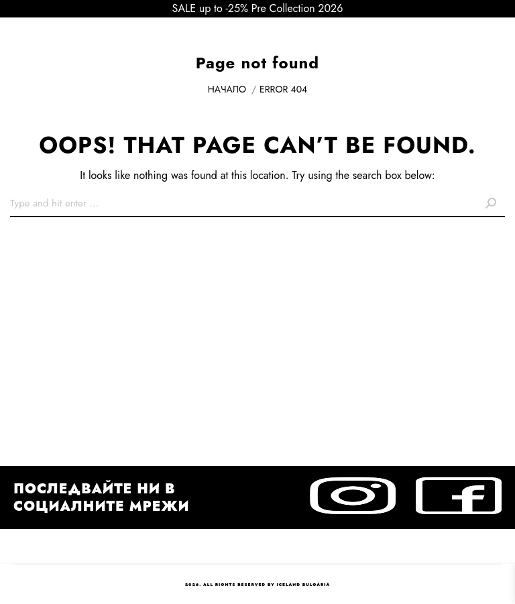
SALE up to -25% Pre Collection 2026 (257, 8)
